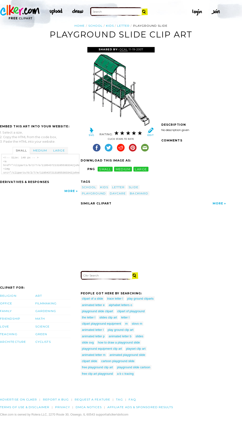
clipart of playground (131, 311)
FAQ (132, 399)
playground (94, 193)
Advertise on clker (18, 399)
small (105, 169)
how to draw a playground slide (119, 342)
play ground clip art (120, 330)
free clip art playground (97, 373)
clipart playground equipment (101, 323)
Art (38, 295)
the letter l (88, 317)
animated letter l (93, 330)
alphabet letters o (120, 305)
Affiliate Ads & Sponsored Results (140, 407)
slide (133, 187)
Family (6, 311)
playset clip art (136, 348)
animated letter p (93, 336)
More (69, 191)
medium (123, 169)
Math (40, 318)
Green (41, 334)
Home (79, 25)
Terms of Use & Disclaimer (24, 407)
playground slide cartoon (133, 367)
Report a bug (56, 399)
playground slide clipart (97, 311)
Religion (8, 295)
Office (6, 303)
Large (59, 150)
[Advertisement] (40, 82)
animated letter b (120, 336)
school (95, 25)
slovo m (137, 323)
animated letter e (93, 305)
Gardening (45, 311)
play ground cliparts (140, 298)
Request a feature (92, 399)
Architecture (13, 342)
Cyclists (43, 342)
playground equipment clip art (102, 348)
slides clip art (108, 317)
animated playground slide (127, 355)
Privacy (62, 407)
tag (119, 399)
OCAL (124, 49)
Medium (40, 150)
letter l (125, 317)
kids (110, 25)
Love (4, 326)
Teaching (8, 334)
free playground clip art (97, 367)
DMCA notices (89, 407)
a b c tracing (125, 373)
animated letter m (93, 355)
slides (139, 336)
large (141, 169)
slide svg (88, 342)
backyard (139, 193)
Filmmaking (46, 303)
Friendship (10, 318)
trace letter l (115, 298)
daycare (118, 193)
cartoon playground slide (117, 361)
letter (123, 25)
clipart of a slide (92, 298)
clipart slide (89, 361)
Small (21, 150)
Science (42, 326)
